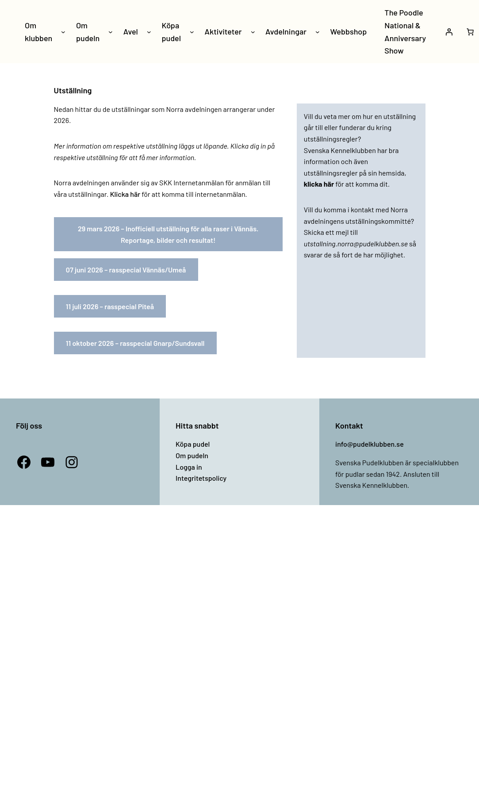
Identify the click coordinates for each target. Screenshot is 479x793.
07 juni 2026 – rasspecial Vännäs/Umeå (126, 269)
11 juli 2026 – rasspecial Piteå (110, 306)
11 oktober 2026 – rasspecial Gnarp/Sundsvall (135, 343)
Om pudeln (192, 455)
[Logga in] (449, 32)
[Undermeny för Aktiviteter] (253, 32)
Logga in (189, 467)
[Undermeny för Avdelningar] (317, 32)
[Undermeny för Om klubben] (63, 32)
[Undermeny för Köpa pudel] (192, 32)
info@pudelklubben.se (369, 444)
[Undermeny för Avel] (149, 32)
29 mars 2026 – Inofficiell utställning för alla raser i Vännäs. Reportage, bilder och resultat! (168, 234)
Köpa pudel (193, 444)
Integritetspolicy (201, 478)
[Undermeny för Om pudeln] (110, 32)
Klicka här (125, 194)
